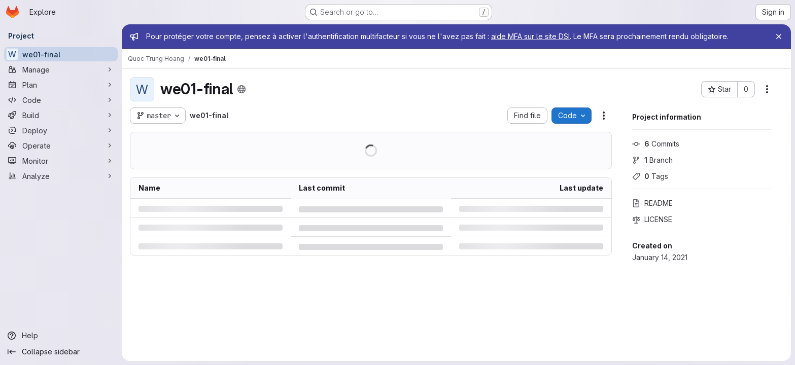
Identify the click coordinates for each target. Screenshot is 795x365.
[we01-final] (61, 54)
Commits (655, 143)
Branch (652, 160)
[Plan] (61, 85)
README (652, 203)
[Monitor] (61, 161)
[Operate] (61, 145)
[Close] (779, 36)
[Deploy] (61, 130)
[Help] (61, 335)
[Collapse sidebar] (61, 352)
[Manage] (61, 69)
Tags (650, 176)
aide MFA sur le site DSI (530, 36)
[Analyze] (61, 176)
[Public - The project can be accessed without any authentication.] (241, 89)
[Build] (61, 115)
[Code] (61, 100)
